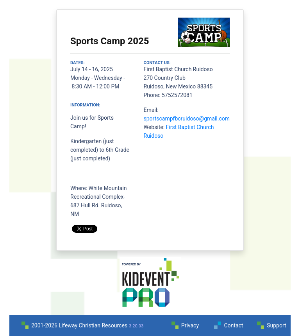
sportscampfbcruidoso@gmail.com (187, 118)
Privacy (190, 325)
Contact (233, 325)
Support (276, 325)
